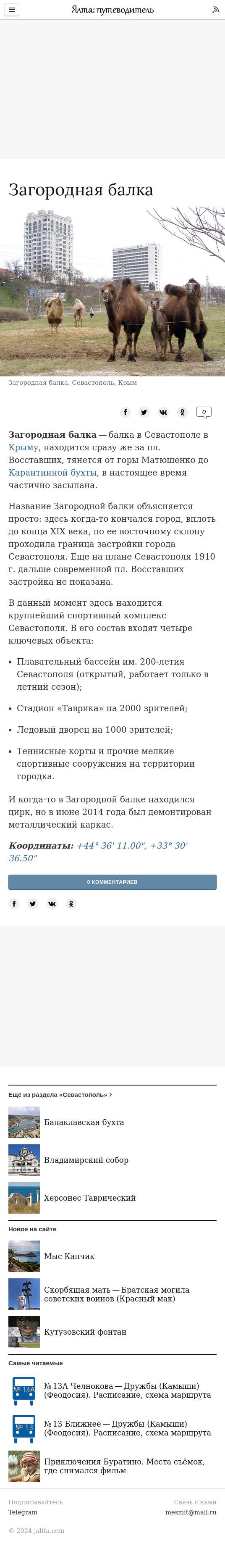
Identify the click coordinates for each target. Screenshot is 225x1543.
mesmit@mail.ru (191, 1512)
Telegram (22, 1512)
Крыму (23, 447)
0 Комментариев (112, 882)
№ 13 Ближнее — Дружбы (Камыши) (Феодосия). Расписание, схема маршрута (127, 1428)
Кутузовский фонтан (85, 1331)
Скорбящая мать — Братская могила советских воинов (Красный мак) (117, 1294)
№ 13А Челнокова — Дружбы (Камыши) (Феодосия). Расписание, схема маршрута (127, 1390)
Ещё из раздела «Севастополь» (57, 1094)
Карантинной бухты (52, 473)
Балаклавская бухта (84, 1122)
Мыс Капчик (69, 1256)
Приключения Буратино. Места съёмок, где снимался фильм (124, 1466)
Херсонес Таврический (90, 1197)
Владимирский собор (86, 1160)
